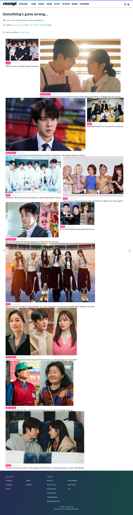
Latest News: (24, 32)
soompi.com (17, 25)
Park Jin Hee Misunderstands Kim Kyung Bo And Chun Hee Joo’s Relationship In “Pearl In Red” (41, 360)
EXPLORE (23, 4)
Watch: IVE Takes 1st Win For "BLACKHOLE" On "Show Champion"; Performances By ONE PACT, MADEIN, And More (50, 307)
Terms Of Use (51, 485)
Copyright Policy (52, 497)
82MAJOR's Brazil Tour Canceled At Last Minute (105, 126)
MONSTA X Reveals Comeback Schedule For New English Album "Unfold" (33, 198)
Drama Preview (45, 94)
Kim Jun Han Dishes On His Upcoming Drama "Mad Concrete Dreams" (32, 242)
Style (57, 4)
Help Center (72, 485)
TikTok (28, 480)
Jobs (69, 489)
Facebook (9, 480)
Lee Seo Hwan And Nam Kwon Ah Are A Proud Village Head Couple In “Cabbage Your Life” (39, 410)
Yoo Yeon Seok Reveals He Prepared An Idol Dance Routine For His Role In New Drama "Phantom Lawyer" (45, 155)
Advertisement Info (53, 501)
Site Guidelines (72, 480)
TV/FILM (65, 4)
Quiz (33, 4)
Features (84, 4)
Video (41, 4)
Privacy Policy (51, 489)
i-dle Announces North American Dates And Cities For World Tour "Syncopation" (93, 201)
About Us (50, 480)
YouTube (29, 485)
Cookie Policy (51, 493)
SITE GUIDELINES (36, 25)
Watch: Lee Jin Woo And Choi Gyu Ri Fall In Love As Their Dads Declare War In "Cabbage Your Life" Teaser (80, 97)
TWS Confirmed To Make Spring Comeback (22, 66)
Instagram (9, 485)
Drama (8, 465)
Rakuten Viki (71, 509)
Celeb (49, 4)
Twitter (8, 489)
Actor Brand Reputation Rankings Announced (77, 229)
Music (75, 4)
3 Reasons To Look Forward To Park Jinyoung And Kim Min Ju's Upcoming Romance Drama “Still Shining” (45, 468)
